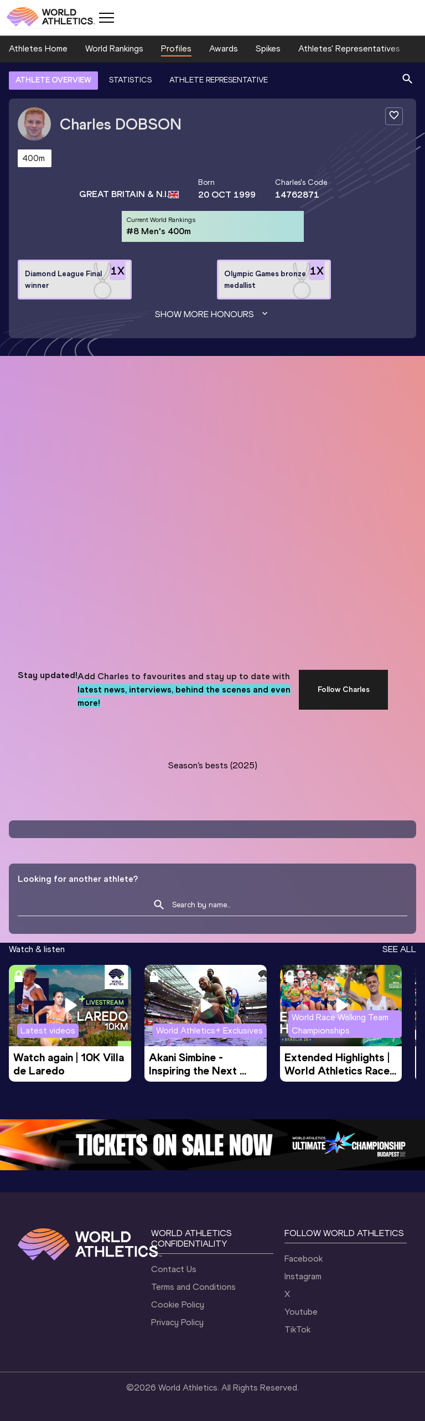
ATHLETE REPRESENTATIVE (218, 80)
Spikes (268, 48)
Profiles (176, 48)
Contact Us (173, 1269)
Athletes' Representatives (349, 48)
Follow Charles (344, 689)
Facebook (303, 1258)
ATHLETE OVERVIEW (53, 80)
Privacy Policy (177, 1322)
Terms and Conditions (193, 1287)
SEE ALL (399, 949)
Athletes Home (38, 48)
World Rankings (114, 48)
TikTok (297, 1329)
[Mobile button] (106, 18)
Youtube (301, 1311)
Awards (223, 48)
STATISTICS (130, 80)
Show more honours (212, 314)
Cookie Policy (177, 1304)
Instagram (303, 1276)
